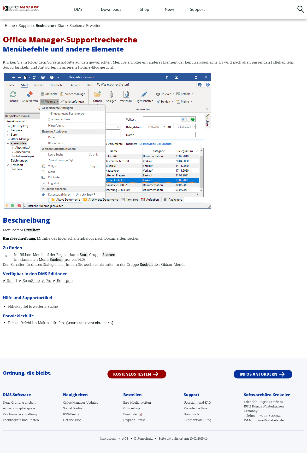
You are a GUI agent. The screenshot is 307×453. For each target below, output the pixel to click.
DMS (78, 9)
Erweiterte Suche (43, 306)
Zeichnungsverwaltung (20, 414)
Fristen (34, 420)
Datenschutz (143, 438)
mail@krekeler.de (271, 420)
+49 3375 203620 (269, 415)
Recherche (45, 25)
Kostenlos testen (132, 374)
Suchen (300, 9)
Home (10, 25)
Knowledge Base (195, 408)
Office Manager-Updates (80, 402)
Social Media (72, 408)
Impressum (108, 438)
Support (197, 9)
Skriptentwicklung (197, 420)
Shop (144, 9)
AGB (125, 438)
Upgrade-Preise (134, 420)
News (170, 9)
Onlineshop (131, 408)
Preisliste (130, 414)
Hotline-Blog (88, 67)
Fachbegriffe (12, 420)
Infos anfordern (258, 374)
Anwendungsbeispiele (19, 408)
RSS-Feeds (71, 414)
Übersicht (191, 402)
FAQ (208, 402)
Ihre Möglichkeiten (137, 402)
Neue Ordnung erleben (19, 402)
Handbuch (191, 414)
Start (62, 25)
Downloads (111, 9)
